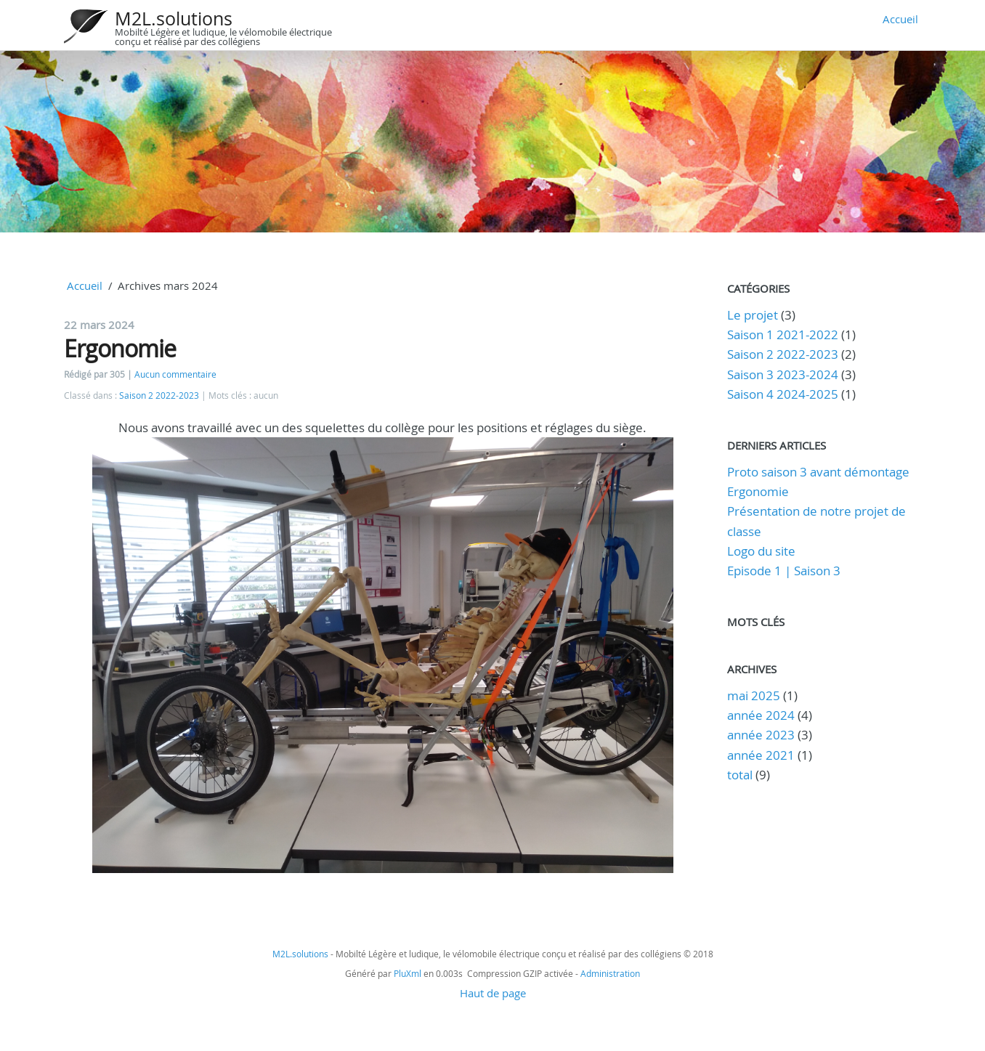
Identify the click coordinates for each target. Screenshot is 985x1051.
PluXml (407, 973)
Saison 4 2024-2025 (782, 394)
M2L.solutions (173, 19)
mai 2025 (753, 695)
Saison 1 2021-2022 (782, 334)
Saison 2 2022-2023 (159, 395)
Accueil (900, 19)
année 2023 (761, 734)
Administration (610, 973)
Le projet (752, 315)
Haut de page (493, 993)
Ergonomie (120, 348)
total (741, 774)
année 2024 (761, 715)
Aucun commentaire (175, 374)
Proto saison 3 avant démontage (818, 471)
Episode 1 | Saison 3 (783, 570)
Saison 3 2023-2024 (782, 374)
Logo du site (761, 551)
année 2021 (761, 755)
